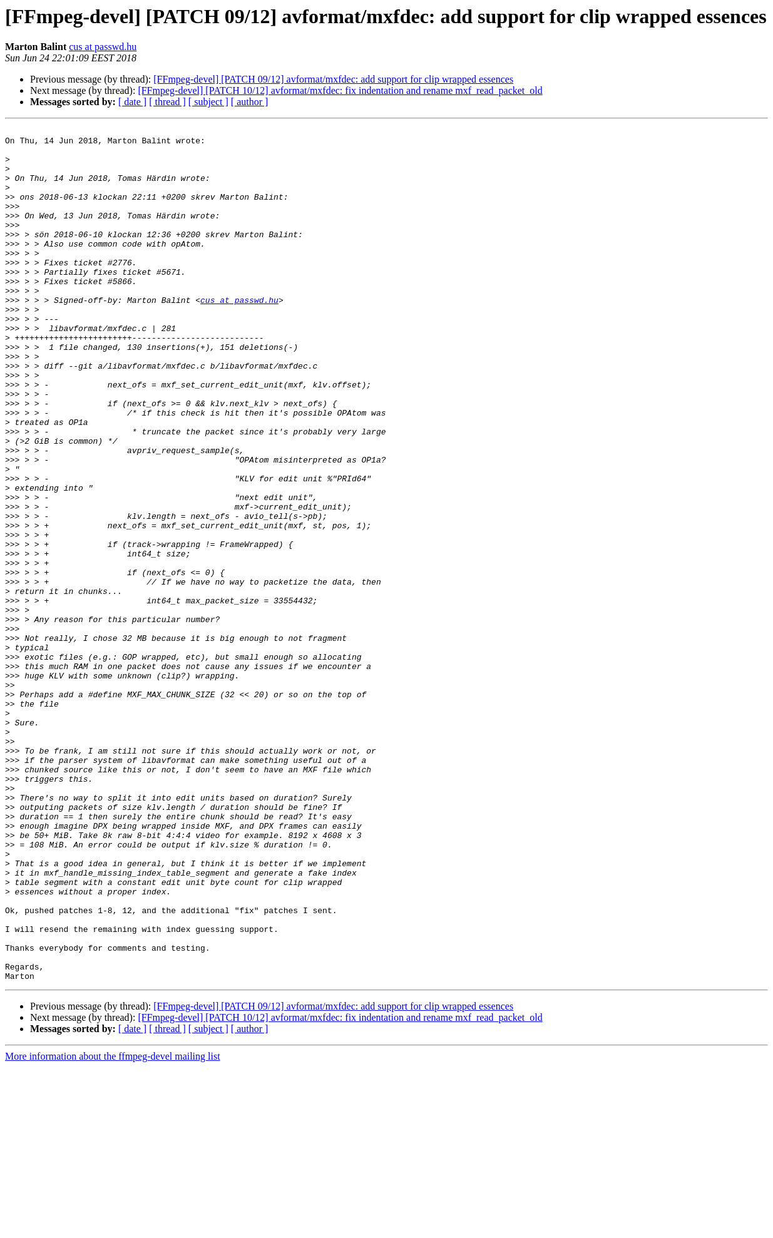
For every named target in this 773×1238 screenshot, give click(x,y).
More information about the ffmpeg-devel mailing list (112, 1227)
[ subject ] (208, 101)
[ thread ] (167, 101)
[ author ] (250, 101)
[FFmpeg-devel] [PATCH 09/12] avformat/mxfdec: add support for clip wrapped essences (333, 79)
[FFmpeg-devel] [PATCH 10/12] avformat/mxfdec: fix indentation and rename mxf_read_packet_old (340, 90)
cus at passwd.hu (102, 46)
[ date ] (132, 101)
